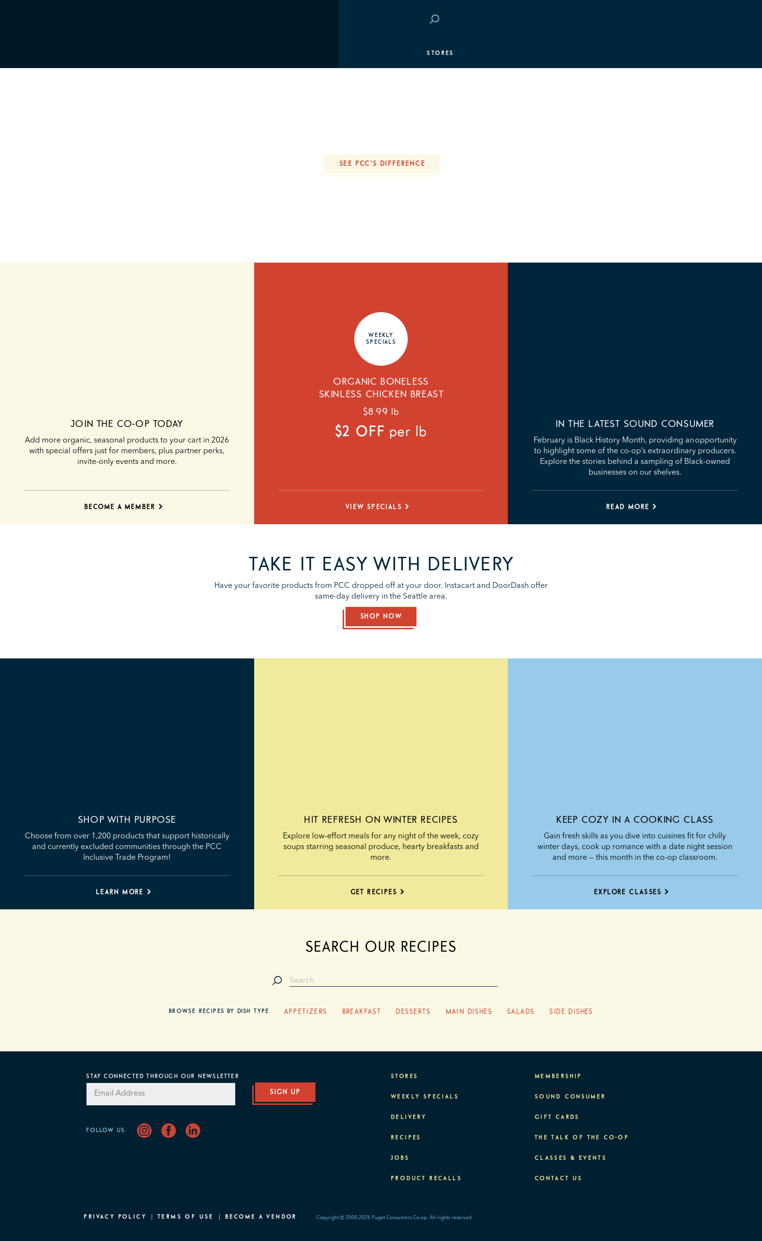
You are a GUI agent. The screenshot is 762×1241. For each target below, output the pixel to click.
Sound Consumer (570, 1097)
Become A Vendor (261, 1217)
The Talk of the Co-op (582, 1138)
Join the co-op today (127, 424)
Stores (102, 53)
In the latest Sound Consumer (634, 424)
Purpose (656, 170)
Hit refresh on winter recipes (381, 820)
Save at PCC (615, 20)
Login (661, 20)
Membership (112, 112)
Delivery (408, 1117)
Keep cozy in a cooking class (635, 820)
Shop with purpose (127, 820)
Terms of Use (185, 1217)
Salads (521, 1012)
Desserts (413, 1012)
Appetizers (306, 1012)
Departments (114, 83)
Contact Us (559, 1179)
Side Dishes (571, 1012)
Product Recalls (426, 1179)
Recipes (406, 1138)
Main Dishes (469, 1012)
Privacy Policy (115, 1217)
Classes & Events (637, 141)
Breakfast (361, 1012)
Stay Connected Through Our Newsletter (162, 1077)
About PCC (652, 199)
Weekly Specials (425, 1097)
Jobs (400, 1158)
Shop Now (381, 616)
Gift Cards (557, 1117)
